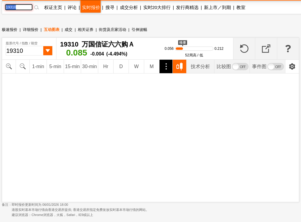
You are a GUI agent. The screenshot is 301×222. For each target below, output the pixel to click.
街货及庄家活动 (112, 29)
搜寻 (109, 7)
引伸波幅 (139, 29)
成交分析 (129, 7)
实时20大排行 (157, 7)
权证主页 (53, 7)
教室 (240, 7)
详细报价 (30, 29)
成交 (68, 29)
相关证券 (85, 29)
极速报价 (9, 29)
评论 (72, 7)
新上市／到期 (217, 7)
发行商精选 (187, 7)
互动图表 (51, 29)
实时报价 (91, 7)
